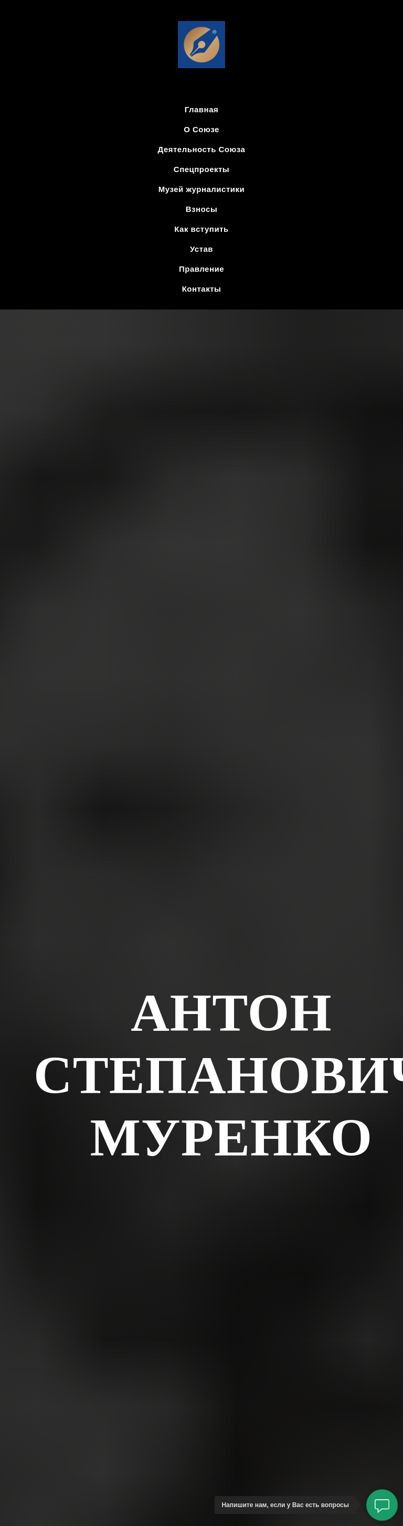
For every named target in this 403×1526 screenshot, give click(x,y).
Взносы (201, 209)
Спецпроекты (201, 169)
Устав (201, 248)
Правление (201, 268)
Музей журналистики (201, 189)
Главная (202, 109)
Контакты (201, 288)
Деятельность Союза (202, 149)
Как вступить (201, 229)
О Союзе (201, 129)
